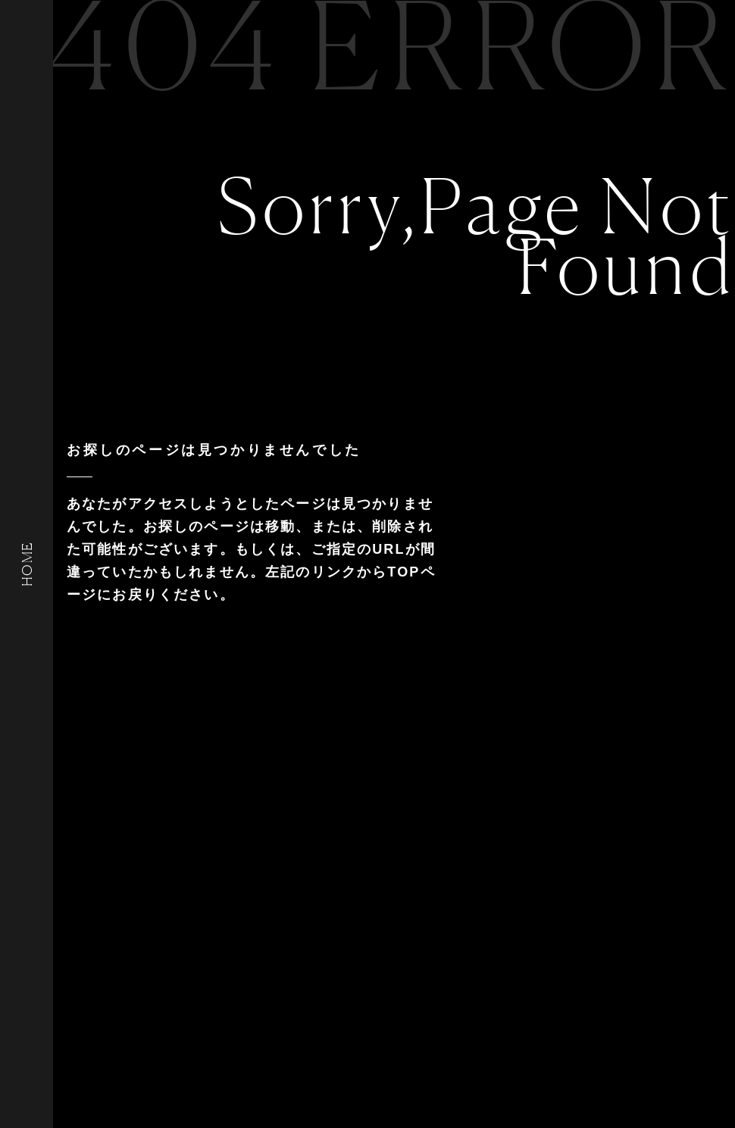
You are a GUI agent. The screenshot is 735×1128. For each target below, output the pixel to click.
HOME (26, 564)
